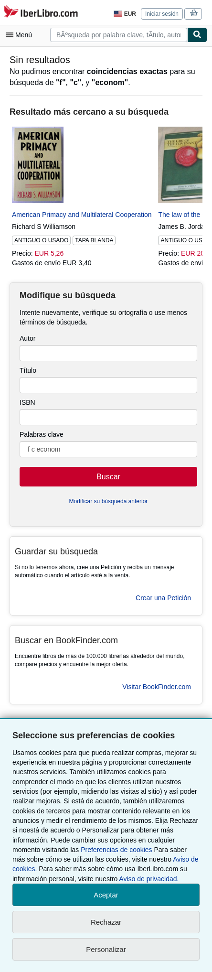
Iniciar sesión (162, 14)
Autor (27, 338)
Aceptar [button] (106, 895)
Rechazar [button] (106, 922)
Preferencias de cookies (116, 849)
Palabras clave (42, 434)
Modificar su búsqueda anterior (108, 501)
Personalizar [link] (106, 949)
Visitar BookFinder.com (156, 687)
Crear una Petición (163, 598)
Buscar (108, 477)
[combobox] (118, 35)
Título (28, 370)
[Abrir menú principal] (21, 35)
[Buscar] (197, 35)
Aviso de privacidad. (149, 879)
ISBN (27, 402)
